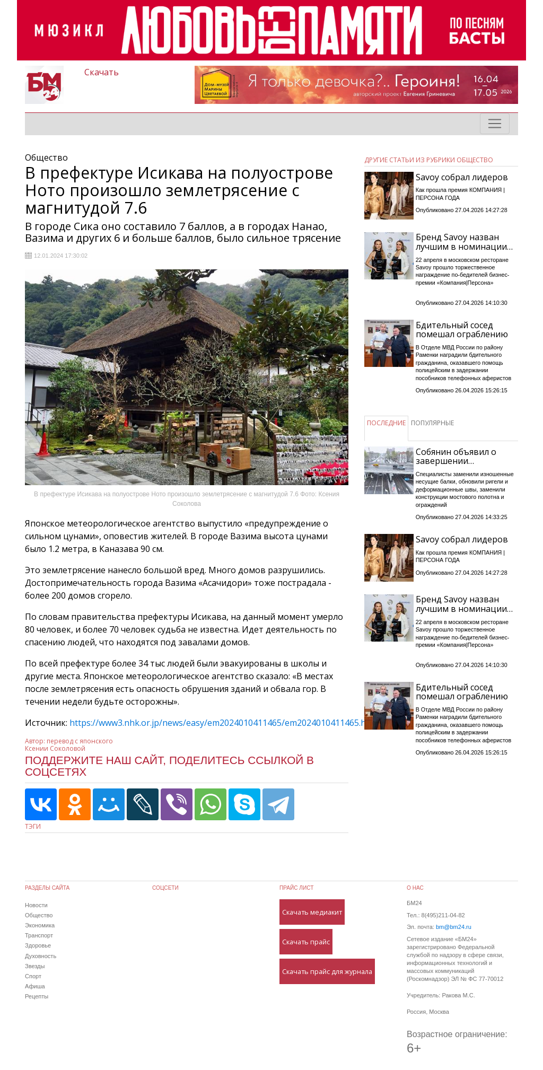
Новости (36, 905)
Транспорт (39, 935)
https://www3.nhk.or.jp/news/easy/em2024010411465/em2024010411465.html (224, 723)
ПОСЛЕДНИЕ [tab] (386, 422)
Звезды (35, 966)
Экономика (40, 925)
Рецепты (36, 996)
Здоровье (38, 945)
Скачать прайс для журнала (327, 971)
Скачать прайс (306, 941)
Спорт (33, 976)
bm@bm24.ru (453, 927)
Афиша (35, 986)
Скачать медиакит (312, 912)
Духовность (40, 956)
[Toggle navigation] (495, 123)
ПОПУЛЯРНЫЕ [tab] (432, 422)
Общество (38, 915)
